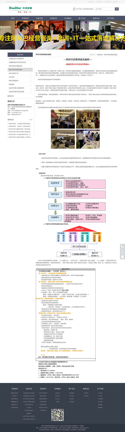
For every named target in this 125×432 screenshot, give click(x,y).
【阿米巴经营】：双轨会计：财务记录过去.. (19, 126)
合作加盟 (100, 401)
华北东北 (57, 399)
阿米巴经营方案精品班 (15, 66)
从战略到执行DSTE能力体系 (17, 62)
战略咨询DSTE (15, 393)
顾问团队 (100, 407)
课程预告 (11, 84)
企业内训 (11, 77)
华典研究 (101, 2)
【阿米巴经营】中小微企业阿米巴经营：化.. (19, 134)
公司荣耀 (100, 399)
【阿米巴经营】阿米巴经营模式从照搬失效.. (19, 131)
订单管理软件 (43, 410)
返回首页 (92, 54)
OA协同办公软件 (43, 407)
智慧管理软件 (43, 404)
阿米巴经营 (58, 429)
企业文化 (100, 396)
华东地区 (57, 396)
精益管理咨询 (14, 399)
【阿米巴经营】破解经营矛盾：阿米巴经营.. (19, 129)
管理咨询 (25, 18)
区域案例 (67, 18)
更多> (31, 119)
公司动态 (86, 393)
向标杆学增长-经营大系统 (16, 91)
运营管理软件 (43, 401)
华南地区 (57, 393)
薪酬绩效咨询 (14, 401)
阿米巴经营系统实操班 (15, 69)
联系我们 (92, 2)
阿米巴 (52, 429)
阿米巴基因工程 (13, 73)
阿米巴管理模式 (82, 429)
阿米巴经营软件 (43, 393)
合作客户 (71, 399)
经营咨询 (14, 396)
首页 (13, 18)
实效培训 (39, 18)
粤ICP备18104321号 (44, 429)
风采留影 (71, 401)
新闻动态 (96, 18)
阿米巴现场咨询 (13, 80)
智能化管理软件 (43, 399)
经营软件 (53, 18)
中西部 (57, 401)
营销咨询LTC (14, 404)
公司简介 (100, 393)
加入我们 (109, 2)
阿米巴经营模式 (66, 429)
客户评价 (71, 396)
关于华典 (110, 18)
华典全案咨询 (14, 407)
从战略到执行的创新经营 (16, 58)
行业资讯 (86, 396)
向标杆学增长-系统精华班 (16, 88)
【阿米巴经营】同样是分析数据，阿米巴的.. (19, 137)
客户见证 (82, 18)
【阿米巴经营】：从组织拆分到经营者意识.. (19, 123)
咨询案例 (71, 393)
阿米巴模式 (74, 429)
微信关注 (116, 2)
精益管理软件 (43, 396)
